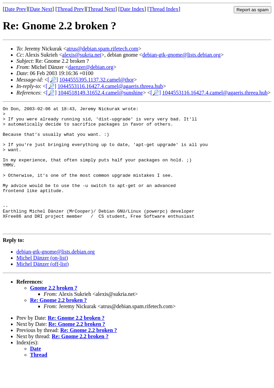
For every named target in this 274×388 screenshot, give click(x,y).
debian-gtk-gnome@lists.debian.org (181, 55)
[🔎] (52, 80)
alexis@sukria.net (81, 55)
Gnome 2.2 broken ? (53, 312)
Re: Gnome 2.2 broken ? (58, 325)
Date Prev (15, 9)
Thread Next (101, 9)
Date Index (132, 9)
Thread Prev (70, 9)
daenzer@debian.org (90, 67)
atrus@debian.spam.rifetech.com (103, 49)
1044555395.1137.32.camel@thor (96, 80)
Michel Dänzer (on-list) (42, 282)
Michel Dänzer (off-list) (42, 288)
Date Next (41, 9)
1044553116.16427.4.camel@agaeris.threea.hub (110, 86)
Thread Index (163, 9)
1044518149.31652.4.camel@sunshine (100, 93)
